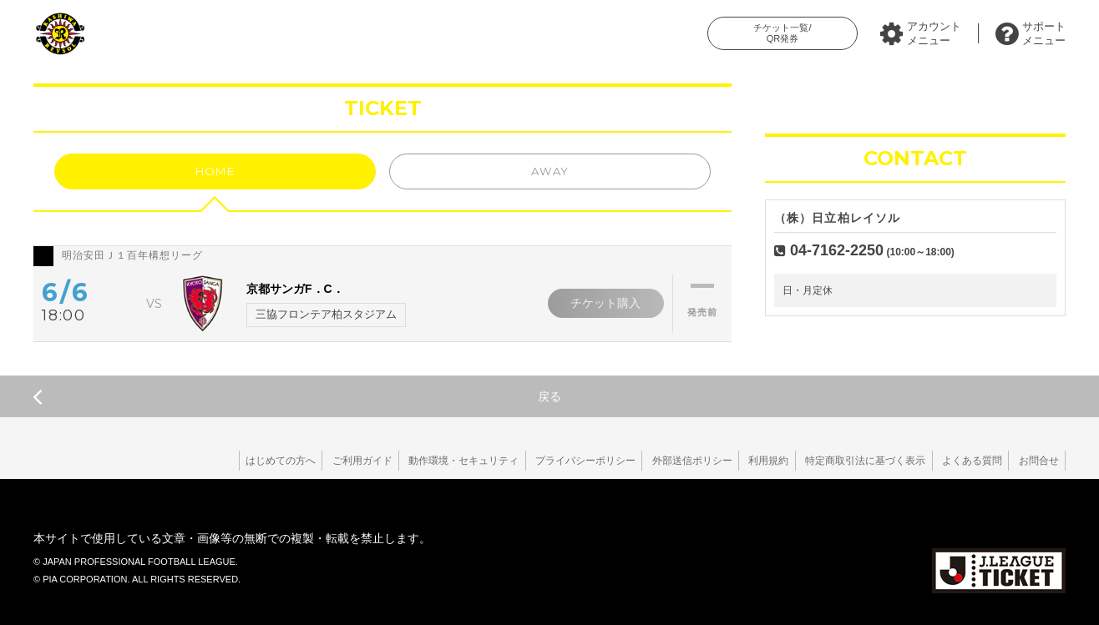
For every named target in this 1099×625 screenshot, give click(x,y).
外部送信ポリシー (672, 460)
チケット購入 (604, 303)
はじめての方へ (244, 460)
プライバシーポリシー (562, 460)
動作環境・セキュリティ (436, 460)
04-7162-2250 (837, 250)
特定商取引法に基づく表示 (854, 460)
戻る (297, 396)
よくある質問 (965, 460)
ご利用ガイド (330, 460)
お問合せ (1036, 460)
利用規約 (753, 460)
